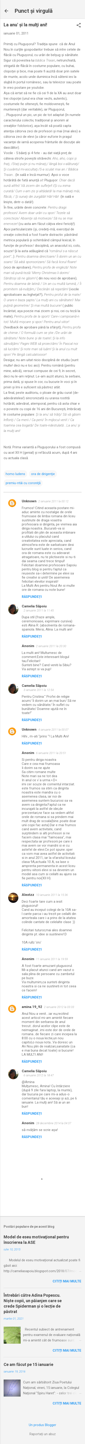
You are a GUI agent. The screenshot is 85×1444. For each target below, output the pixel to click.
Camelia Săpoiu (34, 606)
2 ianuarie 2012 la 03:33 (59, 1007)
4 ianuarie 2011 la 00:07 (53, 729)
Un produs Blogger (42, 1425)
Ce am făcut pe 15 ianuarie (28, 1364)
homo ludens (15, 474)
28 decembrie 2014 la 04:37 (53, 1123)
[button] (78, 25)
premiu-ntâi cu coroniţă (23, 483)
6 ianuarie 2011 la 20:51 (51, 753)
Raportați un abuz (42, 1434)
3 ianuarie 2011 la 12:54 (39, 690)
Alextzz (28, 895)
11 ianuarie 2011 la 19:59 (52, 959)
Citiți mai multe (67, 1281)
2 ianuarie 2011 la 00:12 (53, 501)
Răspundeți (32, 597)
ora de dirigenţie (43, 474)
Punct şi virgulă (34, 11)
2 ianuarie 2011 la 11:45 (39, 610)
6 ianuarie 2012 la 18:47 (39, 1075)
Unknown (29, 501)
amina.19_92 (32, 1007)
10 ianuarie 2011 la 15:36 (52, 895)
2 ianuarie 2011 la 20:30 (51, 646)
